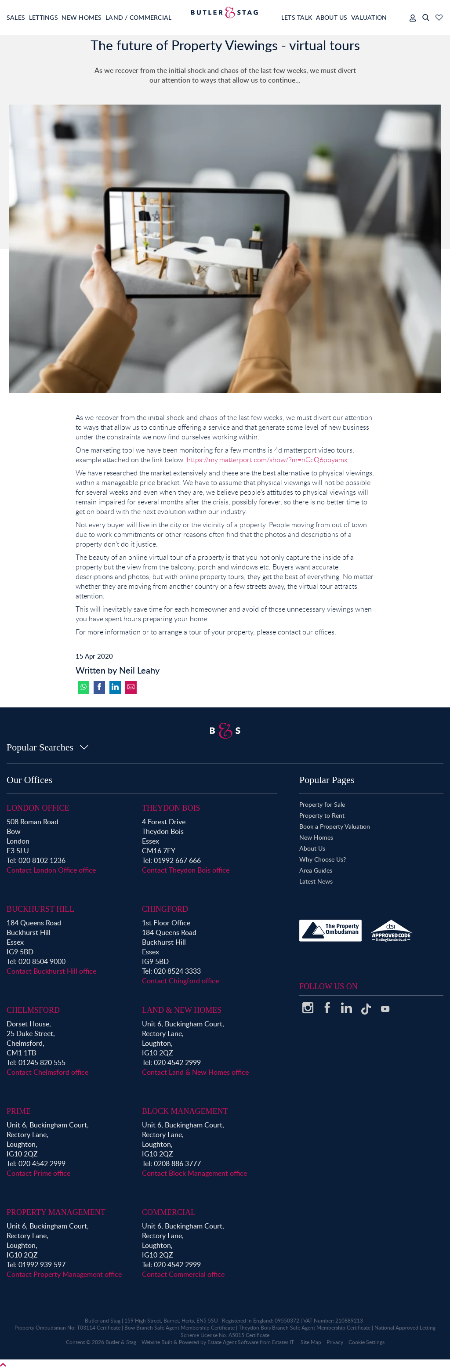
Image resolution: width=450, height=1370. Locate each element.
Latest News (316, 881)
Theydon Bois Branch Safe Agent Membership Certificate (304, 1327)
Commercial (169, 1212)
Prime (19, 1111)
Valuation (364, 17)
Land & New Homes (181, 1010)
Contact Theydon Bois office (185, 870)
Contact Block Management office (194, 1173)
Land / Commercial (154, 17)
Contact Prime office (38, 1173)
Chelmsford (33, 1010)
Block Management (185, 1111)
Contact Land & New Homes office (195, 1072)
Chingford (165, 909)
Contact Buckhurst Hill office (51, 971)
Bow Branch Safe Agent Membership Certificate (179, 1327)
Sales (16, 17)
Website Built (157, 1342)
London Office (38, 808)
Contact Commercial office (183, 1274)
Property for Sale (322, 804)
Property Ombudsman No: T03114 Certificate (67, 1327)
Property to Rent (322, 815)
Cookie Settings (366, 1342)
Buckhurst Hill (40, 909)
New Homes (92, 17)
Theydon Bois (171, 808)
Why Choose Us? (322, 859)
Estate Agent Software (232, 1342)
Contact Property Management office (64, 1274)
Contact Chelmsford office (47, 1072)
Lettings (49, 17)
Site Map (311, 1342)
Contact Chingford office (180, 981)
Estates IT (283, 1342)
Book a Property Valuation (334, 826)
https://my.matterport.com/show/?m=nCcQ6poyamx (267, 459)
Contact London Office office (51, 870)
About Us (322, 17)
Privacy (335, 1342)
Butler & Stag (120, 1342)
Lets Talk (282, 17)
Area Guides (315, 870)
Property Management (56, 1212)
